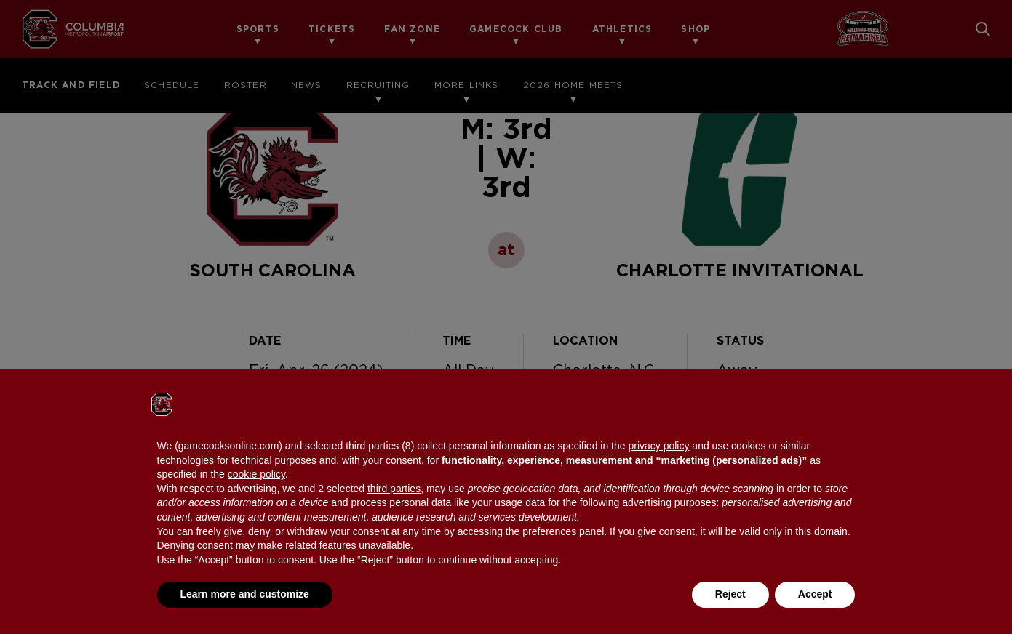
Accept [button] (815, 594)
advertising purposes (669, 502)
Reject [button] (730, 594)
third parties (394, 488)
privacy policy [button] (658, 446)
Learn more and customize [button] (244, 594)
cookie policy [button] (256, 474)
